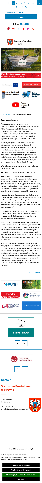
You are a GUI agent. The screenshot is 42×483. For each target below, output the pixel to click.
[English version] (9, 29)
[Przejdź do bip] (14, 29)
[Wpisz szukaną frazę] (21, 12)
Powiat (8, 114)
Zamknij (21, 479)
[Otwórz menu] (39, 2)
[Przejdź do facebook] (19, 29)
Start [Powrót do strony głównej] (3, 114)
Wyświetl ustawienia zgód (21, 470)
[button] (9, 3)
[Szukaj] (21, 17)
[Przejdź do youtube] (23, 29)
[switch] (28, 3)
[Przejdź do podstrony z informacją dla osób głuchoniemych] (33, 29)
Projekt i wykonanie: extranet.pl (21, 449)
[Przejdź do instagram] (28, 29)
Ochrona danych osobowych (21, 465)
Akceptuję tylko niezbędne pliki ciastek (21, 475)
